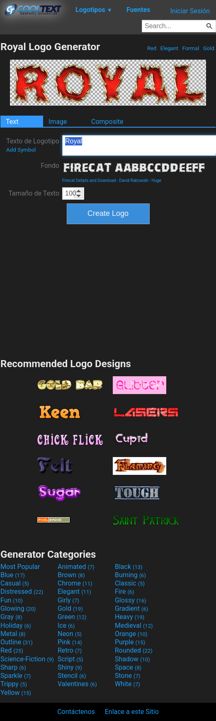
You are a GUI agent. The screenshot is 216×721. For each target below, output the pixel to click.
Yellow (15, 693)
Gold (209, 48)
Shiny (70, 667)
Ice (66, 625)
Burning (130, 575)
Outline (16, 642)
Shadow (132, 659)
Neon (70, 634)
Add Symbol (21, 150)
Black (129, 567)
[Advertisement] (108, 290)
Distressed (21, 591)
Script (70, 659)
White (127, 684)
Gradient (131, 608)
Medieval (134, 625)
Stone (127, 676)
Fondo (50, 165)
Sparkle (15, 676)
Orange (131, 634)
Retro (70, 650)
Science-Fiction (27, 659)
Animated (76, 567)
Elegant (169, 48)
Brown (71, 575)
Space (128, 667)
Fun (11, 600)
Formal (191, 48)
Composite (107, 122)
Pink (70, 642)
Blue (12, 575)
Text (12, 122)
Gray (11, 617)
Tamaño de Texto (33, 193)
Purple (130, 642)
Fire (124, 591)
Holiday (15, 625)
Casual (14, 583)
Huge (157, 180)
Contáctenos (76, 712)
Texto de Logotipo (32, 145)
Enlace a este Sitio (132, 712)
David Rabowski (133, 180)
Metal (13, 634)
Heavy (129, 617)
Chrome (75, 583)
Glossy (130, 600)
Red (152, 48)
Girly (68, 600)
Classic (130, 583)
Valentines (77, 684)
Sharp (13, 667)
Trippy (13, 684)
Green (72, 617)
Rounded (134, 650)
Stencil (72, 676)
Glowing (18, 608)
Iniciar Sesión (190, 11)
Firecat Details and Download (89, 180)
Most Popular (20, 567)
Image (58, 122)
